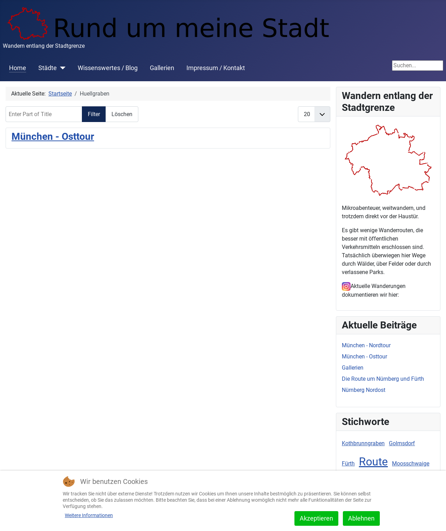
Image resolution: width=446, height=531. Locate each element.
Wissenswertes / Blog (108, 68)
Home (17, 68)
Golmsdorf (402, 443)
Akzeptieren (316, 518)
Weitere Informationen (89, 515)
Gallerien (162, 68)
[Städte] (61, 68)
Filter (94, 114)
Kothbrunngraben (363, 443)
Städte (47, 68)
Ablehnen (361, 518)
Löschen (122, 114)
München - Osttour (52, 136)
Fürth (348, 463)
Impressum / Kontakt (215, 68)
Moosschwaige (410, 463)
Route (373, 461)
